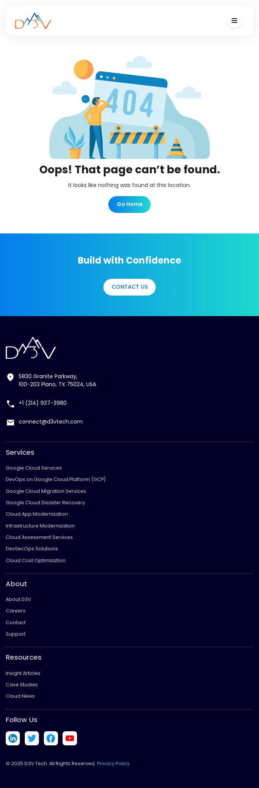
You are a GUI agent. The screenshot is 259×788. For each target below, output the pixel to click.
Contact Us (130, 287)
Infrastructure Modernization (40, 526)
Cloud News (20, 696)
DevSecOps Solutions (32, 548)
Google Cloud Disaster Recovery (45, 502)
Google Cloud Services (34, 468)
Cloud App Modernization (37, 514)
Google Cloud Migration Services (46, 491)
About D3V (18, 599)
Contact (16, 622)
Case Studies (22, 684)
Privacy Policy (113, 763)
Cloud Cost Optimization (36, 560)
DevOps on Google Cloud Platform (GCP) (56, 479)
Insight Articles (23, 673)
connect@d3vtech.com (51, 421)
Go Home (130, 204)
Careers (16, 610)
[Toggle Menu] (234, 21)
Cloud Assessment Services (39, 537)
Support (16, 634)
